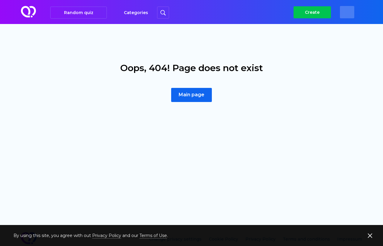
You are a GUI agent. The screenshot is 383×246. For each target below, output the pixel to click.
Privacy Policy (106, 235)
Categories (136, 12)
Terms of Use (153, 235)
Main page (191, 95)
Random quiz (78, 12)
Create (312, 12)
